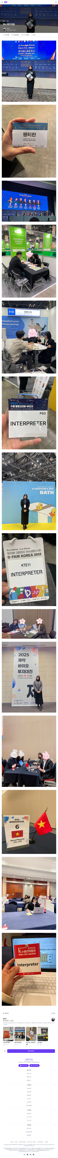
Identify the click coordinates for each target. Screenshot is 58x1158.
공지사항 (29, 1128)
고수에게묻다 (29, 1105)
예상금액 (29, 1095)
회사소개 (29, 1073)
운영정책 (29, 1135)
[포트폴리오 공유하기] (53, 1013)
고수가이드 (29, 1117)
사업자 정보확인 (40, 1142)
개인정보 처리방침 (22, 1142)
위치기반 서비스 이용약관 (31, 1142)
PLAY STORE (34, 1065)
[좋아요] (6, 1013)
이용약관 (11, 1142)
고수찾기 (29, 1098)
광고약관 (16, 1142)
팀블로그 (29, 1080)
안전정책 (29, 1092)
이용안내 (29, 1088)
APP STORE (23, 1065)
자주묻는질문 (29, 1132)
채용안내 (29, 1077)
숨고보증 (29, 1102)
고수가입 (29, 1120)
